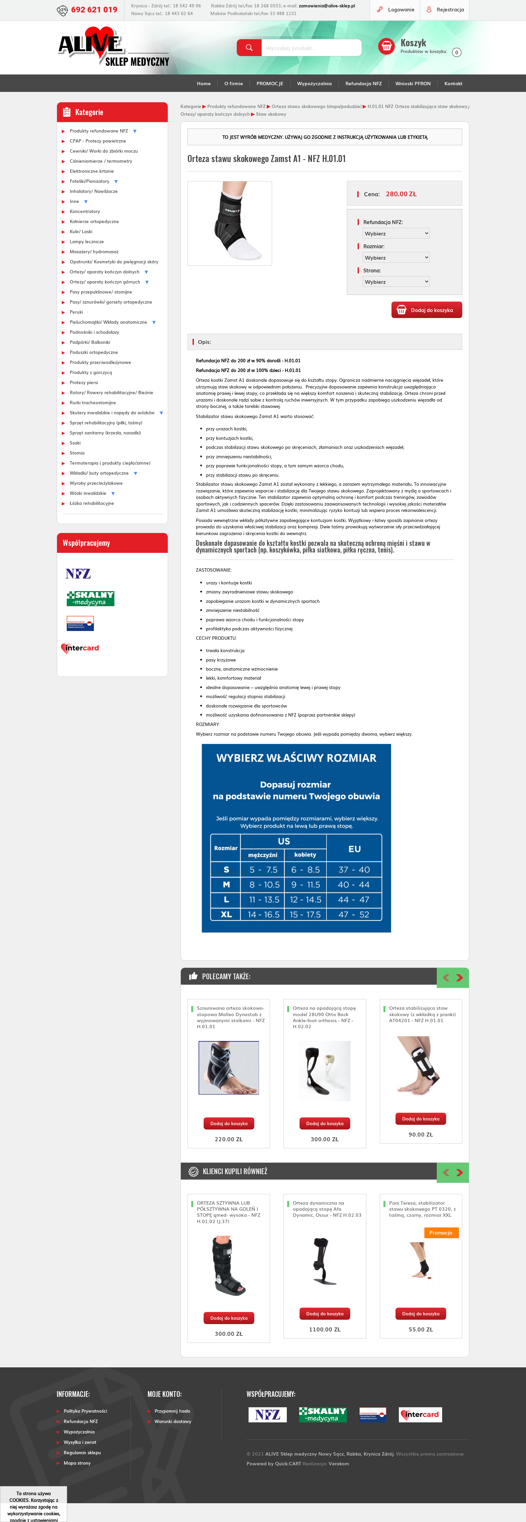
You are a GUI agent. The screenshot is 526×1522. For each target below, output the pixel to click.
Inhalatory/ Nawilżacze (94, 209)
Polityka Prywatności (85, 1429)
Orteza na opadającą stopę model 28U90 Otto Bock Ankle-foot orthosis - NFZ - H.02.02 (324, 1036)
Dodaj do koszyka (229, 1142)
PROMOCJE (270, 102)
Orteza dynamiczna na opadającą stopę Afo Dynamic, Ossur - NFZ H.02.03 (327, 1227)
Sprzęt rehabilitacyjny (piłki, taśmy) (106, 441)
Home (204, 102)
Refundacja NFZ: (383, 240)
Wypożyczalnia (314, 102)
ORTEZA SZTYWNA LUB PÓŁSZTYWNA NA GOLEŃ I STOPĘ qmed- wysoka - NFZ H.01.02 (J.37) (228, 1230)
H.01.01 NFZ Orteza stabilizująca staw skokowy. (418, 124)
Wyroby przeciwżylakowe (96, 501)
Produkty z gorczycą (91, 390)
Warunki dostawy (173, 1440)
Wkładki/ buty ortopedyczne (99, 491)
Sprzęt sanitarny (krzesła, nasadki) (105, 451)
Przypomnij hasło (172, 1429)
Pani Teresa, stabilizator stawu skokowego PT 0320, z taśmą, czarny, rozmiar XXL (422, 1227)
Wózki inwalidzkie (88, 511)
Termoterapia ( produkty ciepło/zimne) (110, 481)
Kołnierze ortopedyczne (94, 240)
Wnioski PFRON (413, 102)
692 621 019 (95, 9)
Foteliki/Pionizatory (89, 199)
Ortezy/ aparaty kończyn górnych (105, 300)
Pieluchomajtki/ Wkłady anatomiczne (108, 340)
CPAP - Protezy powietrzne (98, 159)
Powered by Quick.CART (274, 1481)
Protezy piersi (84, 401)
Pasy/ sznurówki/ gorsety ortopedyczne (111, 320)
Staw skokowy (271, 132)
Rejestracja (449, 28)
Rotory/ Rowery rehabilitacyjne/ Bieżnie (111, 411)
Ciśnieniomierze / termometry (101, 179)
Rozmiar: (373, 264)
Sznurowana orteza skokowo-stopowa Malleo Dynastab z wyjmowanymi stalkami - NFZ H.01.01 (231, 1036)
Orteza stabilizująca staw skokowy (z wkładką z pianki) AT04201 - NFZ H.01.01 (422, 1033)
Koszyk (415, 61)
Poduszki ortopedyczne (94, 370)
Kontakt (453, 102)
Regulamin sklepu (82, 1471)
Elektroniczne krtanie (92, 189)
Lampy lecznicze (87, 260)
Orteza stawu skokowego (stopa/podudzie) (317, 124)
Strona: (372, 289)
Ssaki (75, 461)
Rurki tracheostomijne (93, 421)
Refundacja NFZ (364, 102)
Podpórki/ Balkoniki (90, 360)
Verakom (339, 1481)
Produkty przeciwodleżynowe (100, 380)
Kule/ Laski (81, 250)
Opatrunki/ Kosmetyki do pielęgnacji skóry (114, 280)
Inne (74, 219)
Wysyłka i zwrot (80, 1461)
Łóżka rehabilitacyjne (92, 521)
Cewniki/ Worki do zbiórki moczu (104, 169)
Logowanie (399, 28)
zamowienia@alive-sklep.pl (330, 5)
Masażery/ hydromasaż (94, 270)
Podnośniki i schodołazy (94, 350)
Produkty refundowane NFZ (99, 149)
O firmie (233, 102)
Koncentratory (85, 229)
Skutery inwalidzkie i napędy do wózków (112, 431)
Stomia (77, 471)
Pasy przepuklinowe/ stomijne (101, 310)
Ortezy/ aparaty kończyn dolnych (105, 290)
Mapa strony (77, 1481)
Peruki (76, 330)
